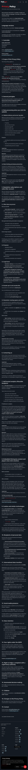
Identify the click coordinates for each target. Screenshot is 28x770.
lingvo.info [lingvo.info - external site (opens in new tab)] (17, 741)
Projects (3, 733)
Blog (2, 735)
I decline (17, 766)
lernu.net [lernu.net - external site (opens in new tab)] (17, 735)
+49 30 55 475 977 (8, 49)
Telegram (3, 750)
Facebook (3, 746)
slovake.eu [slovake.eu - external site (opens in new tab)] (17, 739)
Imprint (16, 748)
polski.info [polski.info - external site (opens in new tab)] (17, 731)
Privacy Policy (17, 746)
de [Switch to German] (20, 2)
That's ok (23, 766)
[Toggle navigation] (26, 2)
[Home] (4, 2)
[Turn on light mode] (23, 2)
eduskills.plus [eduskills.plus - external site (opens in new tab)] (17, 733)
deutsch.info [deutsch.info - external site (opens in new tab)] (17, 729)
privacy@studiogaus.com (7, 55)
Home (3, 729)
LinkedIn (3, 748)
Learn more (8, 763)
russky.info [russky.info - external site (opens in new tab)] (17, 737)
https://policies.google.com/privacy (9, 502)
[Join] (25, 766)
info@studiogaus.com (9, 51)
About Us (3, 731)
